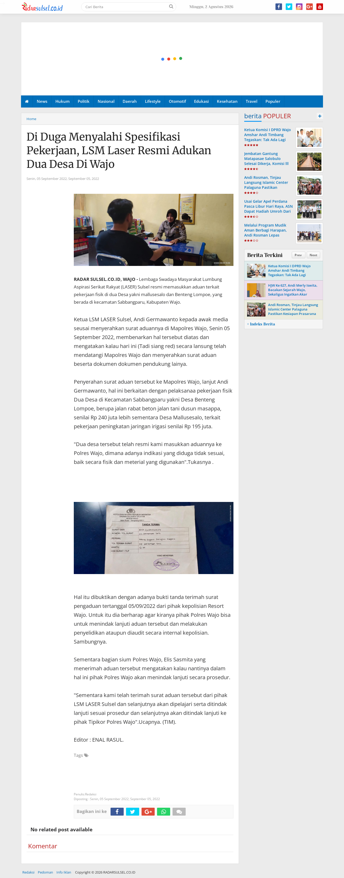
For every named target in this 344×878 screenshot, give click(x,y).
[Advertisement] (172, 59)
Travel (251, 101)
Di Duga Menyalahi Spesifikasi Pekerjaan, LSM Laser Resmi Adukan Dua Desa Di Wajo (119, 150)
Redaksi (28, 872)
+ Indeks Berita (261, 324)
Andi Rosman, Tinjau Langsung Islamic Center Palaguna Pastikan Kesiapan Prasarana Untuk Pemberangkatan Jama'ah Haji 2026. (268, 190)
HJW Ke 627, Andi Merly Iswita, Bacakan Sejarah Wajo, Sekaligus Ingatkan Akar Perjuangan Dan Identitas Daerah (292, 294)
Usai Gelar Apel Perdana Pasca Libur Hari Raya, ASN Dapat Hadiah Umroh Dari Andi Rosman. (268, 209)
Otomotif (177, 101)
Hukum (62, 101)
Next (313, 255)
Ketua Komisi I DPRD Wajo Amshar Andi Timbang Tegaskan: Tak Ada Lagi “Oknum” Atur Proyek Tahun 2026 (267, 139)
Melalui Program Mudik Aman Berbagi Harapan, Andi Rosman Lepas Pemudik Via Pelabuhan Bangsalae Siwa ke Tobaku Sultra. (267, 238)
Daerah (130, 101)
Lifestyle (153, 101)
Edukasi (201, 101)
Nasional (106, 101)
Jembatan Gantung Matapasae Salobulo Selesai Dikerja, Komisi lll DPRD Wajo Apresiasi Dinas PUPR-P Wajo (268, 163)
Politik (84, 101)
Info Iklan (63, 872)
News (42, 101)
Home (31, 118)
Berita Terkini (264, 255)
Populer (272, 101)
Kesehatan (227, 101)
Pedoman (45, 872)
